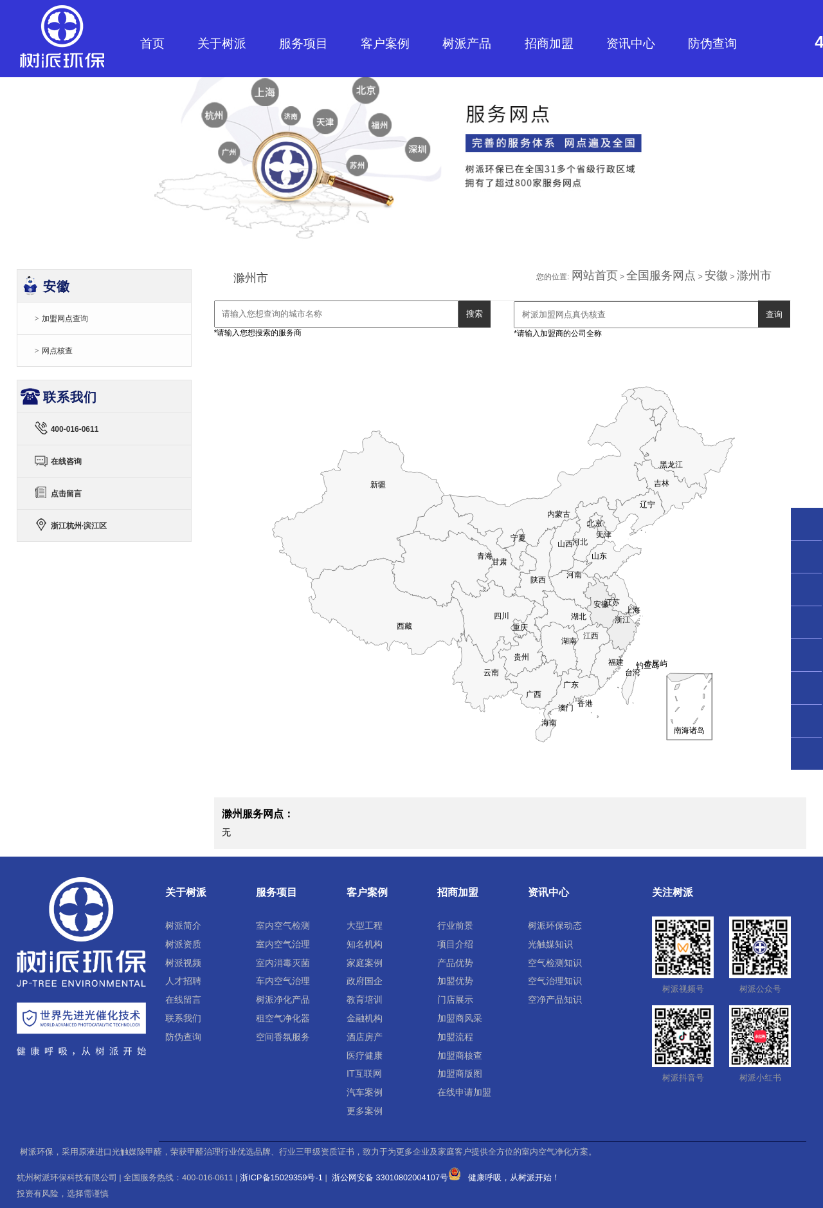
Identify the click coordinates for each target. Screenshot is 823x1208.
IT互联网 (364, 1073)
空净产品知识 (555, 999)
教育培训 (365, 999)
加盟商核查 (459, 1055)
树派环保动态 (555, 925)
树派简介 (183, 925)
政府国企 (365, 981)
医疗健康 (365, 1055)
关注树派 (672, 892)
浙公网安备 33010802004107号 (395, 1177)
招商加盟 (549, 43)
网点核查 (57, 350)
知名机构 (365, 944)
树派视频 (183, 963)
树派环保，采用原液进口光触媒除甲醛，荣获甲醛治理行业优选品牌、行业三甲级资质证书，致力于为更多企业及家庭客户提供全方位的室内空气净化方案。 (308, 1152)
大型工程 (365, 925)
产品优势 (455, 963)
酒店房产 (365, 1037)
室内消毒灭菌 (283, 963)
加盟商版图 (459, 1073)
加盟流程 (455, 1037)
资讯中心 (630, 43)
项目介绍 (455, 944)
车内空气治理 (283, 981)
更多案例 (365, 1111)
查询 (774, 314)
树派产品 (466, 43)
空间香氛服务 (283, 1037)
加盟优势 (455, 981)
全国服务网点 (661, 275)
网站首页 (595, 275)
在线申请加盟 (464, 1092)
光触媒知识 (550, 944)
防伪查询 (712, 43)
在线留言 (183, 999)
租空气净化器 (283, 1018)
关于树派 (221, 43)
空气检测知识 (555, 963)
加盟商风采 (459, 1018)
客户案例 (385, 43)
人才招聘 (183, 981)
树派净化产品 (283, 999)
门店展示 (455, 999)
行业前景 (455, 925)
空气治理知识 (555, 981)
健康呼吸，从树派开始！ (514, 1177)
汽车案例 (365, 1092)
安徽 (716, 275)
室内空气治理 (283, 944)
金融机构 (365, 1018)
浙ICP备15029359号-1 (281, 1177)
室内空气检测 (283, 925)
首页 (152, 43)
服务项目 (303, 43)
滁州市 (754, 275)
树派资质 (183, 944)
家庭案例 (365, 963)
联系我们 (183, 1018)
